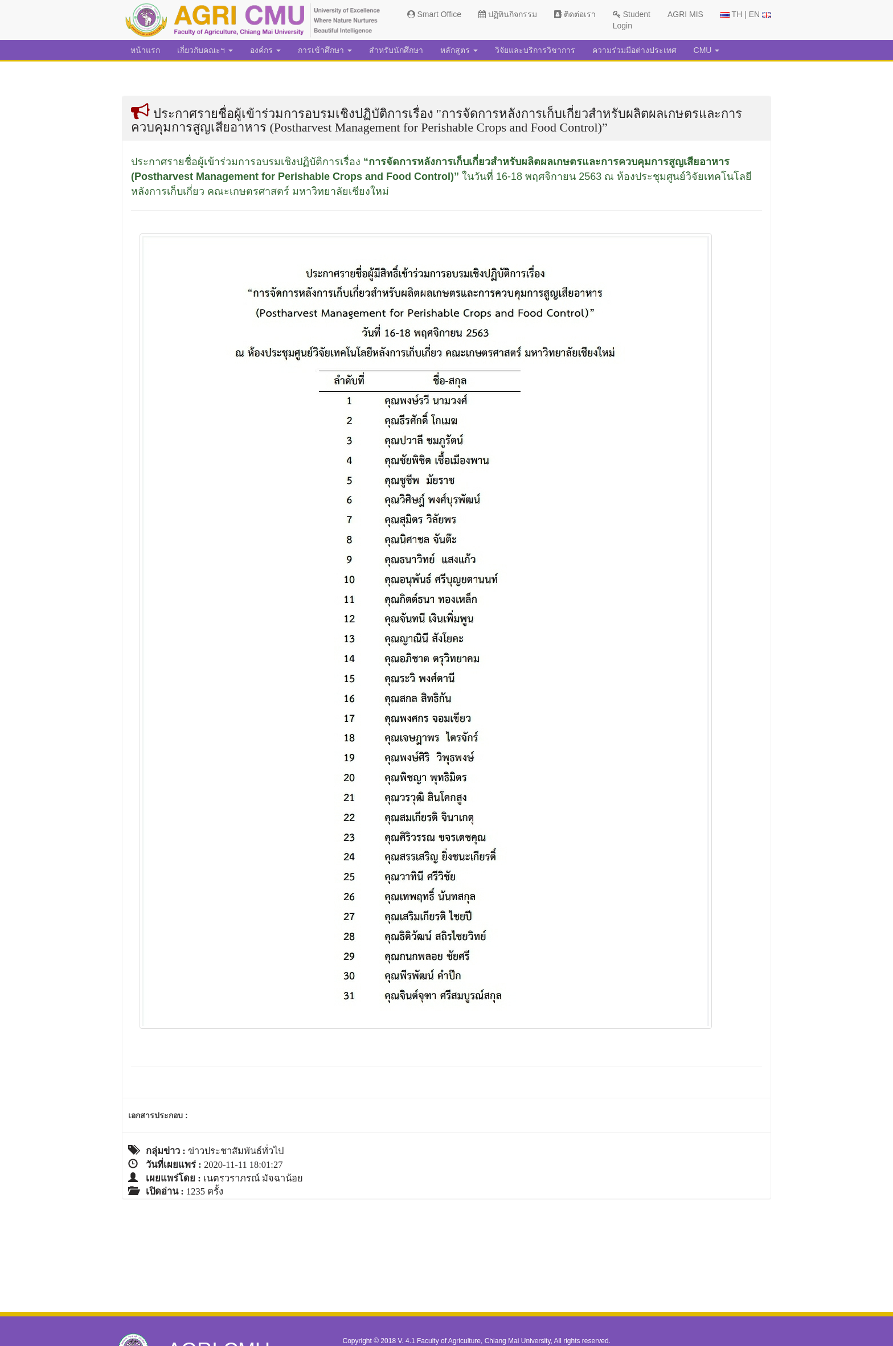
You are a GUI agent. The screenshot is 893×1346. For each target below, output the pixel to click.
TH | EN (745, 14)
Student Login (631, 20)
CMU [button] (707, 50)
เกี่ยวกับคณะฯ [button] (205, 50)
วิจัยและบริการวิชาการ (535, 50)
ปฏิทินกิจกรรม (507, 14)
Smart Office (434, 14)
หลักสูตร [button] (459, 50)
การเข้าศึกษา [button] (325, 50)
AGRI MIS (685, 14)
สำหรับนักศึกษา (396, 50)
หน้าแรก (145, 50)
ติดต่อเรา (575, 14)
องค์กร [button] (265, 50)
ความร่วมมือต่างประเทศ (634, 50)
